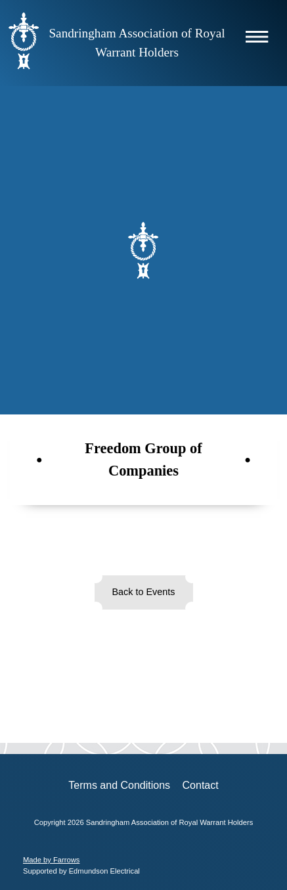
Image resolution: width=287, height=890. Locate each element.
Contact (201, 785)
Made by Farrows (51, 860)
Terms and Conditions (119, 785)
